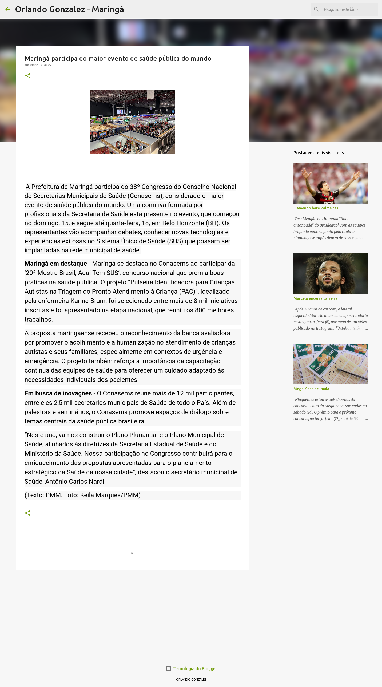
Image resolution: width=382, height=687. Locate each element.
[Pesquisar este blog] (350, 9)
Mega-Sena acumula (311, 389)
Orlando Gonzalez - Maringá (69, 9)
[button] (28, 76)
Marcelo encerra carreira (315, 298)
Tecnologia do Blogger (191, 668)
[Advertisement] (132, 615)
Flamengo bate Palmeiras (315, 208)
